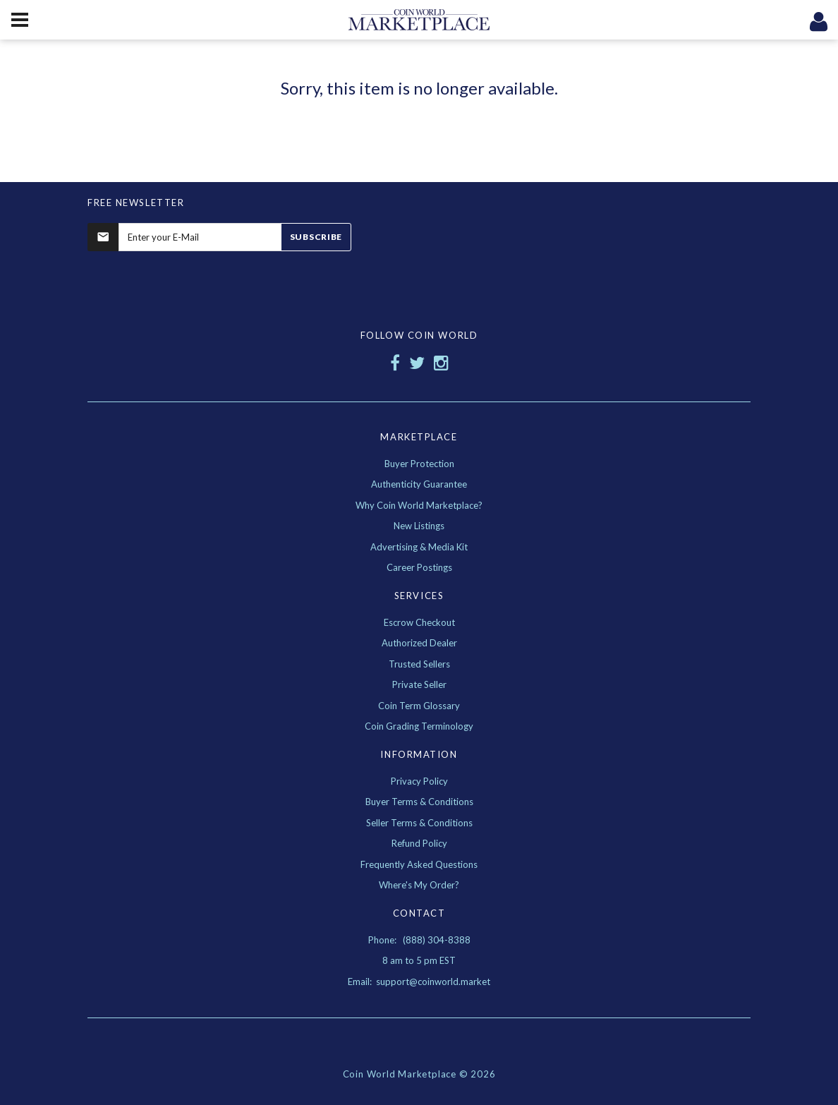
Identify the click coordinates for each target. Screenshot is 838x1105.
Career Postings (419, 567)
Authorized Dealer (419, 642)
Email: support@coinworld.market (419, 981)
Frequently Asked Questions (419, 864)
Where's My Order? (419, 884)
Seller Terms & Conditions (419, 822)
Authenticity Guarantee (419, 484)
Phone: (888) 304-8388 (419, 940)
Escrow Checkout (419, 622)
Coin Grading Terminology (419, 726)
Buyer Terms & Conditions (419, 801)
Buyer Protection (419, 463)
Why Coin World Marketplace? (419, 505)
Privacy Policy (419, 781)
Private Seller (419, 684)
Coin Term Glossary (419, 705)
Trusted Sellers (419, 664)
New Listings (419, 525)
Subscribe (316, 236)
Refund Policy (419, 843)
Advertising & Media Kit (419, 546)
